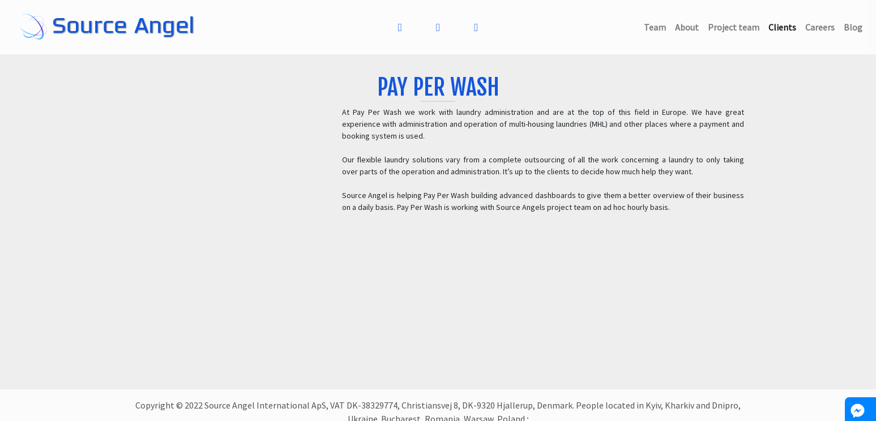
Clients (784, 26)
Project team (736, 26)
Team (657, 26)
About (689, 26)
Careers (822, 26)
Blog (855, 26)
